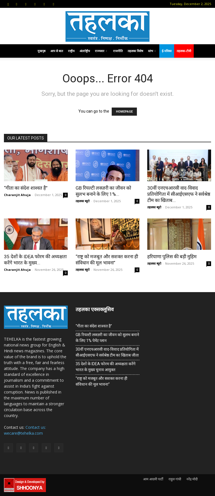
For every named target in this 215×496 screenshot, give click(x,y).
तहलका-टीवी (184, 51)
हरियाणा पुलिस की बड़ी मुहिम (172, 256)
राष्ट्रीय (71, 51)
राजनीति (118, 51)
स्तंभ (152, 51)
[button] (8, 4)
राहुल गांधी (175, 479)
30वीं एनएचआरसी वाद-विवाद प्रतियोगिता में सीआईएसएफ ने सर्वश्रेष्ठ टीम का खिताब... (178, 194)
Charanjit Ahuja (17, 195)
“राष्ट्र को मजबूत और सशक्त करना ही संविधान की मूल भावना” (101, 381)
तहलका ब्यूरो (83, 201)
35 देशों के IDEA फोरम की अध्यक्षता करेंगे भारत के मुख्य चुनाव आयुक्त (105, 367)
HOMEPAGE (124, 111)
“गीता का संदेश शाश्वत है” (26, 188)
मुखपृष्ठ (41, 51)
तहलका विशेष (135, 51)
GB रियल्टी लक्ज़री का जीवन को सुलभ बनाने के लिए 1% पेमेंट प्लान (107, 337)
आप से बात (56, 51)
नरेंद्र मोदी (192, 479)
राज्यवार (101, 51)
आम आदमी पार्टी (153, 479)
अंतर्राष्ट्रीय (85, 51)
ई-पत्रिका (167, 51)
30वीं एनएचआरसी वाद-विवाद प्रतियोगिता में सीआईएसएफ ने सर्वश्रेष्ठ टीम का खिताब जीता (107, 352)
